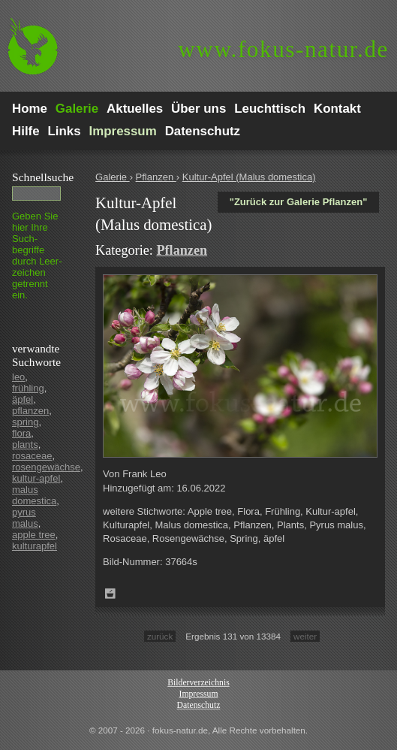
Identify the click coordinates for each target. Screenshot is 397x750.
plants (25, 444)
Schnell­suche (43, 177)
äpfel (22, 399)
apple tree (34, 534)
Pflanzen (156, 177)
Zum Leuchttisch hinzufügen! (110, 593)
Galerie (112, 177)
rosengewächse (46, 467)
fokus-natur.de (283, 49)
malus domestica (34, 495)
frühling (28, 388)
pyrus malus (25, 518)
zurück (160, 636)
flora (21, 433)
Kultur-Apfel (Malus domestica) (249, 177)
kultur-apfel (36, 478)
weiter (305, 636)
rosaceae (32, 455)
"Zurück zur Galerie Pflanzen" (299, 201)
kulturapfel (34, 546)
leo (18, 377)
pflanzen (30, 410)
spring (25, 422)
